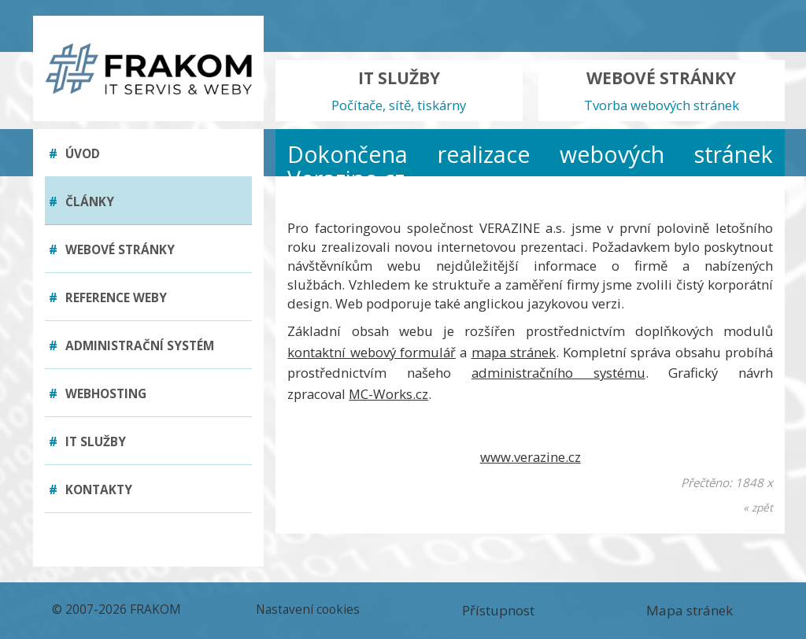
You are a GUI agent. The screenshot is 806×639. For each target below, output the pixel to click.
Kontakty (90, 490)
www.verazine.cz (530, 457)
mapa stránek (513, 352)
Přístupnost (498, 610)
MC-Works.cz (388, 394)
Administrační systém (131, 346)
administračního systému (558, 373)
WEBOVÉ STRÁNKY (661, 91)
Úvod (74, 154)
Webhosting (97, 394)
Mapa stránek (689, 610)
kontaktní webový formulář (371, 352)
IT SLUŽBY (398, 91)
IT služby (87, 442)
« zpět (758, 507)
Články (81, 202)
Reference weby (108, 298)
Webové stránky (112, 250)
